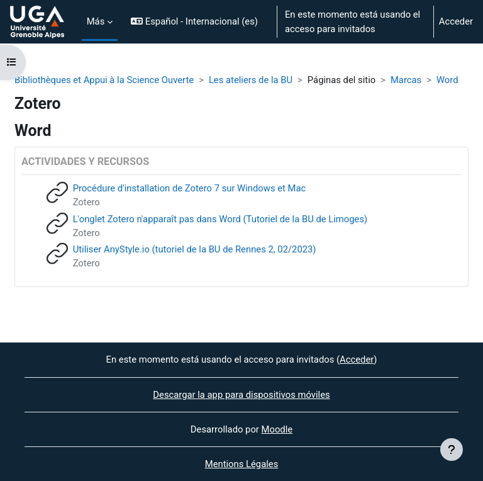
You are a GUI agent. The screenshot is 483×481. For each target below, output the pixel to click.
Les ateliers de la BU (250, 80)
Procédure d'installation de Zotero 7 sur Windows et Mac (189, 188)
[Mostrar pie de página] (451, 449)
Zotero (86, 202)
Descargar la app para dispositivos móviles (241, 394)
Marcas (406, 80)
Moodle (277, 429)
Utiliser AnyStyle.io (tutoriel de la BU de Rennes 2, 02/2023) (194, 249)
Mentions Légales (242, 464)
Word (447, 80)
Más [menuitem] (96, 21)
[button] (198, 21)
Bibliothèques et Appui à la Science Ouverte (104, 80)
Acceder (456, 21)
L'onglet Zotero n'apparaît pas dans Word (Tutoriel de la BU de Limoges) (220, 219)
